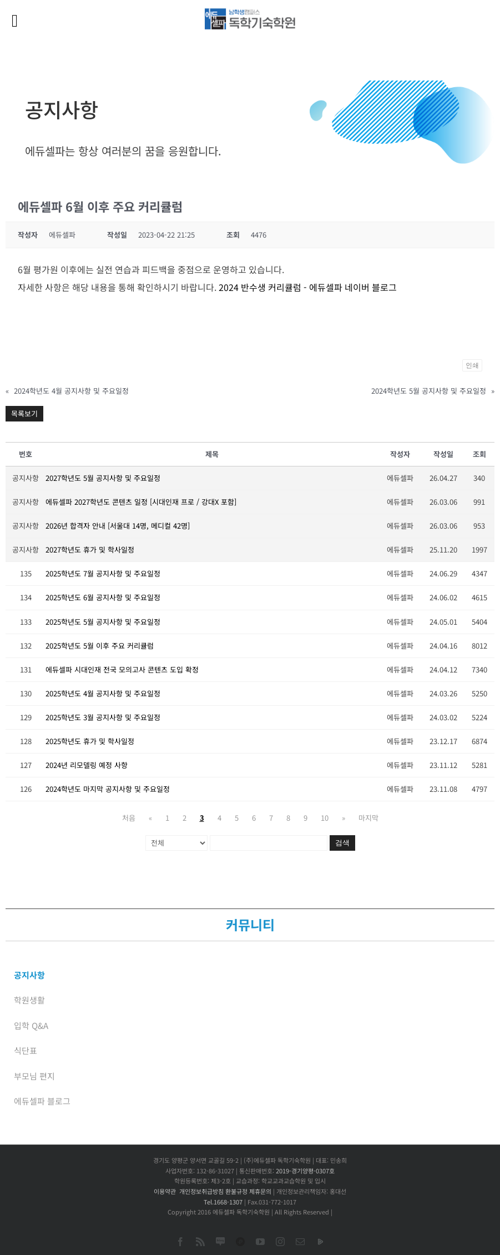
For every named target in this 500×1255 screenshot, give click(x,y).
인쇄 (472, 365)
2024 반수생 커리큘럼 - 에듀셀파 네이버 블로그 (308, 287)
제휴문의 (260, 1191)
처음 (128, 817)
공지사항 (29, 975)
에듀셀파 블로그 (42, 1101)
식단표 (25, 1050)
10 (325, 817)
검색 (342, 843)
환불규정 (236, 1191)
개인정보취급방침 (201, 1191)
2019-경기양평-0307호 (305, 1170)
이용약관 (165, 1191)
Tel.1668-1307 (223, 1201)
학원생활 (29, 1000)
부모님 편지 (34, 1076)
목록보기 (24, 413)
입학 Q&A (31, 1025)
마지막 (368, 817)
